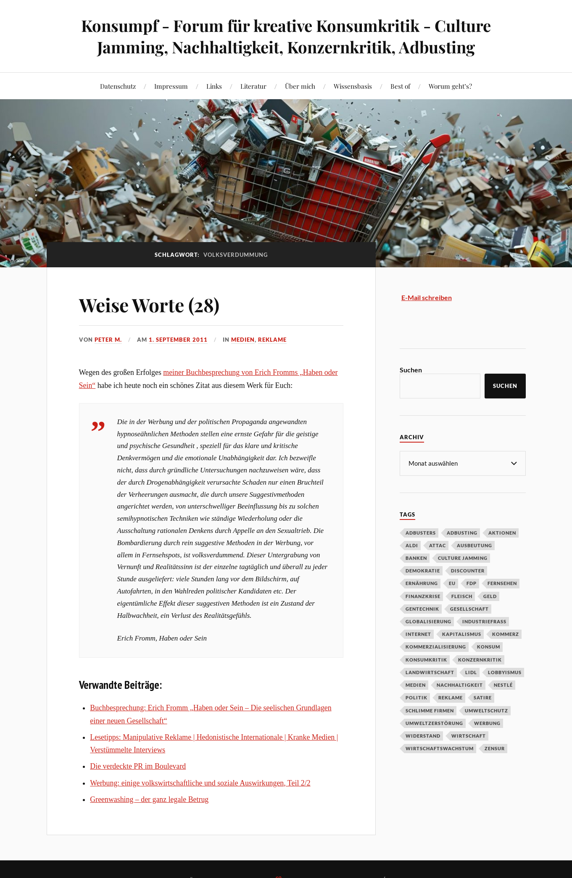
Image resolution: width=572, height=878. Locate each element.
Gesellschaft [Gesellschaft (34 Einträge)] (469, 608)
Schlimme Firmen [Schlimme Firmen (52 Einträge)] (430, 710)
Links (214, 86)
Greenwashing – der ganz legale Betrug (149, 799)
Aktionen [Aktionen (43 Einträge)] (502, 532)
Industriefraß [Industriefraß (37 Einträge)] (484, 621)
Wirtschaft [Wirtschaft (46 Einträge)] (468, 735)
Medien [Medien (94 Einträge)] (416, 684)
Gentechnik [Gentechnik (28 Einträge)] (422, 608)
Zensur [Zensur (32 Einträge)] (495, 748)
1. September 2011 (178, 339)
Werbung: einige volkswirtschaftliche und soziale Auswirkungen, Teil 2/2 (200, 783)
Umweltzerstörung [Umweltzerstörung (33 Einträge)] (434, 722)
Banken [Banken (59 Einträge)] (416, 557)
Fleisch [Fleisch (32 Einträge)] (461, 596)
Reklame (272, 339)
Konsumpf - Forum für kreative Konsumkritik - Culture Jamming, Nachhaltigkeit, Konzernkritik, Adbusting (286, 36)
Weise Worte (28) (149, 304)
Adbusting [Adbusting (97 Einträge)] (462, 532)
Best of (400, 86)
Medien (243, 339)
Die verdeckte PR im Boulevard (138, 766)
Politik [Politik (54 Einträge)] (416, 697)
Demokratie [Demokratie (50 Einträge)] (423, 570)
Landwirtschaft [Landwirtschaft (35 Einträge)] (430, 672)
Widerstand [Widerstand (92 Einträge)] (423, 735)
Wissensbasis (353, 86)
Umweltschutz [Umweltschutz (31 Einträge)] (486, 710)
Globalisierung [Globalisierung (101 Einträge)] (428, 621)
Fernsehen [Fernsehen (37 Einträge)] (502, 582)
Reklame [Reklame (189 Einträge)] (450, 697)
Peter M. (108, 339)
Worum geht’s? (450, 86)
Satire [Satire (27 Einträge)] (483, 697)
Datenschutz (118, 86)
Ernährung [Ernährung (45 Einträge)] (422, 582)
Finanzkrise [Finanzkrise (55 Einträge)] (423, 596)
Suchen (411, 370)
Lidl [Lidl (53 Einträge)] (471, 672)
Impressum (171, 86)
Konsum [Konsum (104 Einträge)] (488, 646)
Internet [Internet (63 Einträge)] (418, 633)
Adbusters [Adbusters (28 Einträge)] (421, 532)
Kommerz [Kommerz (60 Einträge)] (505, 633)
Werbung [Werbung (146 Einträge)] (487, 722)
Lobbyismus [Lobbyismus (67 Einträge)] (505, 672)
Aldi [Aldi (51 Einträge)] (412, 545)
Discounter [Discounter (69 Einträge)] (468, 570)
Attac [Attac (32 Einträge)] (437, 545)
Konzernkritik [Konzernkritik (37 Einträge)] (480, 659)
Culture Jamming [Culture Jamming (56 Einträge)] (463, 557)
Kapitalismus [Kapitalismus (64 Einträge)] (461, 633)
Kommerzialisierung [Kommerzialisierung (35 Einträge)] (436, 646)
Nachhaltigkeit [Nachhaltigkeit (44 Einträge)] (460, 684)
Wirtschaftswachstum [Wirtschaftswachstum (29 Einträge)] (440, 748)
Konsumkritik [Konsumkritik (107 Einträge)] (426, 659)
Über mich (300, 86)
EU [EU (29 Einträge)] (452, 582)
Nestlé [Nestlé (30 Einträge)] (503, 684)
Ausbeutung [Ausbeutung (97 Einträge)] (474, 545)
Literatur (253, 86)
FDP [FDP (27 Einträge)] (472, 582)
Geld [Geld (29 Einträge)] (490, 596)
